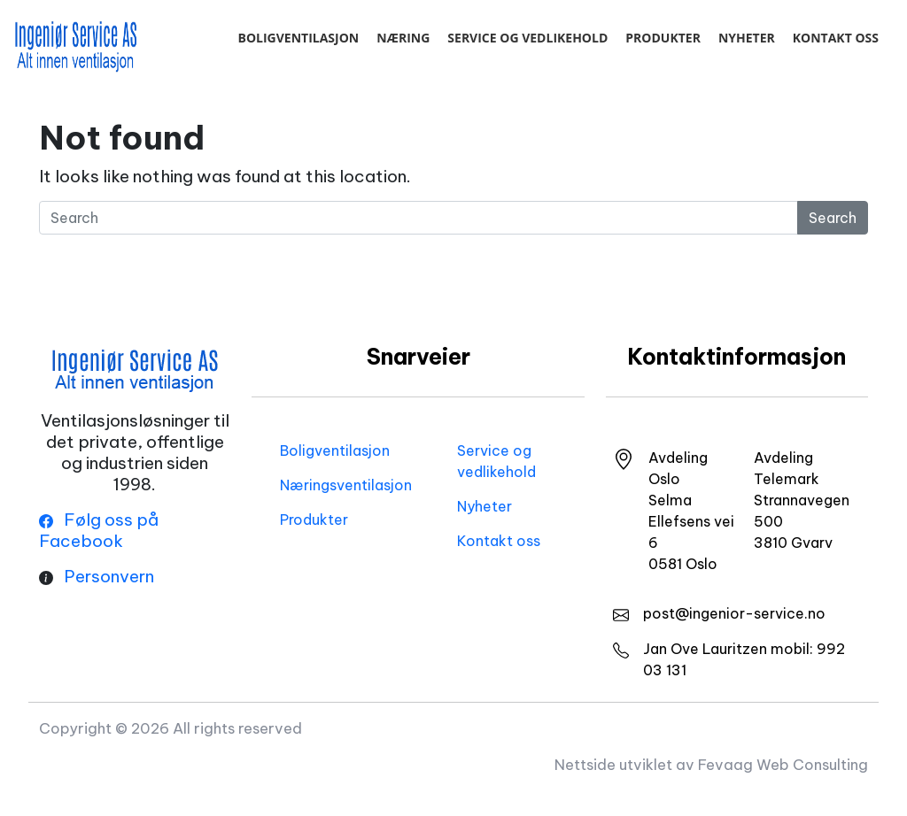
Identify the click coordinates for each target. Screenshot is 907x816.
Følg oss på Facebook (99, 530)
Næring (403, 37)
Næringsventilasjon (346, 485)
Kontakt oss (836, 37)
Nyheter (746, 37)
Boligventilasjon (298, 37)
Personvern (109, 576)
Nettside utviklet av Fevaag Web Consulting (711, 764)
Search (833, 218)
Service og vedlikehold (527, 37)
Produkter (663, 37)
